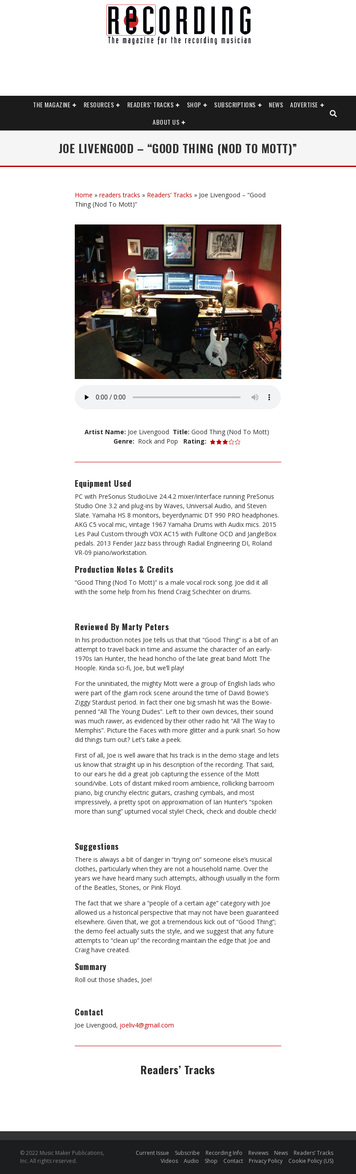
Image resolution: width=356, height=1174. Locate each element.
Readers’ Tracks (150, 104)
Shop (194, 104)
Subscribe (187, 1153)
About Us (166, 121)
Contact (233, 1161)
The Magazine (51, 104)
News (276, 104)
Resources (99, 104)
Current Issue (152, 1153)
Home (84, 195)
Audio (191, 1161)
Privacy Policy (266, 1161)
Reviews (258, 1153)
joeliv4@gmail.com (146, 1025)
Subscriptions (235, 104)
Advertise (304, 104)
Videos (169, 1161)
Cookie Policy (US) (310, 1161)
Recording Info (224, 1153)
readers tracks (119, 195)
